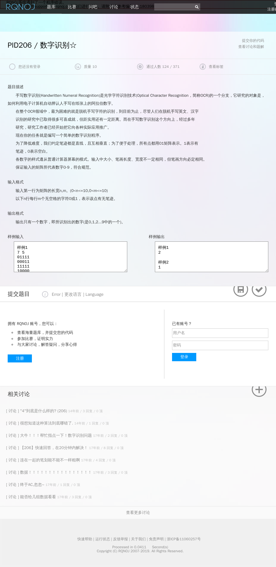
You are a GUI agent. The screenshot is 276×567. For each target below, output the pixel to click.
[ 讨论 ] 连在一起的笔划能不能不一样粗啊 (43, 460)
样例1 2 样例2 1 (211, 256)
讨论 (113, 7)
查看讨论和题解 (251, 46)
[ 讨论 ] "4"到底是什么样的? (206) (37, 410)
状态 (134, 7)
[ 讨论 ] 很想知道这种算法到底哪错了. (40, 423)
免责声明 (156, 539)
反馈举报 (120, 539)
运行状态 (102, 539)
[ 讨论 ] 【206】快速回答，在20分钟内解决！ (47, 447)
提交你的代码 (253, 40)
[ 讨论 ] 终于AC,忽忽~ (25, 484)
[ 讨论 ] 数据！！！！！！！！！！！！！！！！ (49, 472)
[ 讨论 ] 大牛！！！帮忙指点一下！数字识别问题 (49, 435)
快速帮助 (84, 539)
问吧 (93, 7)
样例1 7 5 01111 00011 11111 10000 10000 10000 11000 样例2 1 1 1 (70, 256)
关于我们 (138, 539)
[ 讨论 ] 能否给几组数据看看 (31, 496)
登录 (184, 356)
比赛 (72, 7)
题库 (51, 7)
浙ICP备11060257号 (184, 539)
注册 (20, 358)
